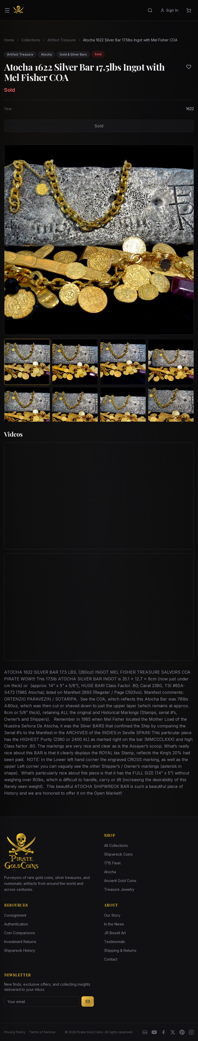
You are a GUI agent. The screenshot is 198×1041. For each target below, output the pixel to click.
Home (9, 40)
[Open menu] (7, 10)
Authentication (16, 924)
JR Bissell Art (115, 933)
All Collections (116, 845)
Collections (30, 40)
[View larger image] (99, 240)
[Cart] (189, 10)
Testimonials (114, 941)
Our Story (112, 915)
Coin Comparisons (19, 933)
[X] (172, 1032)
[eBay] (144, 1032)
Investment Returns (20, 941)
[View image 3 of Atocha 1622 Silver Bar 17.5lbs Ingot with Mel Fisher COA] (123, 362)
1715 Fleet (112, 863)
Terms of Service (42, 1032)
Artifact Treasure (61, 40)
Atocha (110, 872)
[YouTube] (154, 1032)
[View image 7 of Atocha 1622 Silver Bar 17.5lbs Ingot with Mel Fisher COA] (123, 410)
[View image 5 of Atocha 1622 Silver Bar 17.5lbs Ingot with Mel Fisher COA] (27, 410)
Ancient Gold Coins (120, 880)
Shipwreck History (19, 950)
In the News (114, 924)
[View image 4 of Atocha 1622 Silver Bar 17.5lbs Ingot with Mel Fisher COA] (171, 362)
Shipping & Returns (120, 950)
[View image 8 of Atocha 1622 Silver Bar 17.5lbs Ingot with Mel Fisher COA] (171, 410)
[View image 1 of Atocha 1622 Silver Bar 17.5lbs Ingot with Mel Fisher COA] (27, 362)
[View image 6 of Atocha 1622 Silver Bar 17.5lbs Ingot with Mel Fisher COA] (75, 410)
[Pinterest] (182, 1032)
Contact (110, 959)
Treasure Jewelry (119, 889)
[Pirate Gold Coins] (18, 10)
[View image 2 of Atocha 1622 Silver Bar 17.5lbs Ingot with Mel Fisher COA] (75, 362)
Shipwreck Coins (118, 854)
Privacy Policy (14, 1032)
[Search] (150, 10)
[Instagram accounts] (191, 1032)
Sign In (169, 10)
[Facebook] (163, 1032)
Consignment (15, 915)
